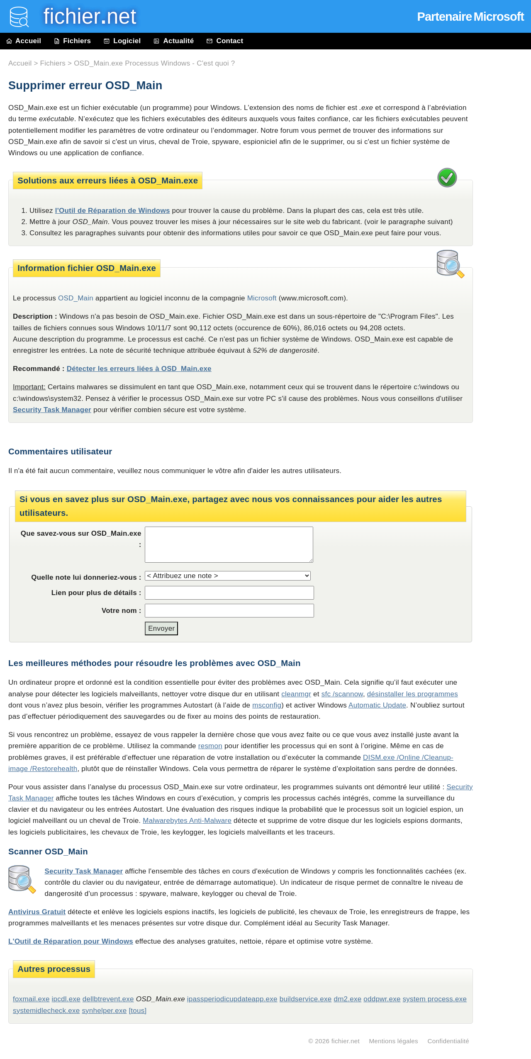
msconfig (266, 705)
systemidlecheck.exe (46, 1011)
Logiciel (122, 41)
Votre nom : (121, 611)
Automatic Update (377, 705)
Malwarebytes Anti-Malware (187, 821)
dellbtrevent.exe (108, 999)
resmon (210, 746)
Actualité (173, 41)
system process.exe (435, 999)
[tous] (137, 1011)
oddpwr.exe (381, 999)
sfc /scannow (342, 694)
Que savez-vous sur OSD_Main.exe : (81, 539)
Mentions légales (393, 1040)
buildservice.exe (306, 999)
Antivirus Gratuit (37, 912)
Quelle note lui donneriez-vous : (86, 577)
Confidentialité (448, 1040)
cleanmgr (296, 694)
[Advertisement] (506, 237)
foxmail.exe (31, 999)
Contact (224, 41)
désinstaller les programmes (412, 694)
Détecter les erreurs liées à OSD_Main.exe (139, 369)
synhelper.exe (104, 1011)
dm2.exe (347, 999)
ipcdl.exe (66, 999)
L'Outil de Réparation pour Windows (70, 941)
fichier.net (345, 1040)
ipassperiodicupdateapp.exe (232, 999)
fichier (84, 16)
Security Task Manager (52, 410)
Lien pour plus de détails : (96, 593)
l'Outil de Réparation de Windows (112, 211)
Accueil (23, 41)
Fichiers (72, 41)
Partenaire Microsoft (470, 16)
